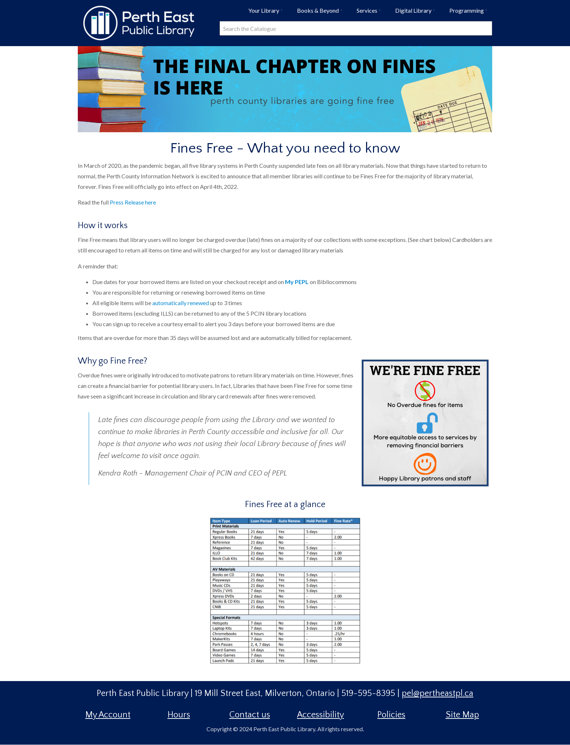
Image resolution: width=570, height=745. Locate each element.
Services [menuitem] (370, 13)
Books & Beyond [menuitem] (321, 13)
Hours (179, 715)
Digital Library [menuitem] (416, 13)
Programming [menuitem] (469, 13)
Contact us (249, 715)
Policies (391, 715)
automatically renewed (181, 302)
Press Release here (133, 202)
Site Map (462, 715)
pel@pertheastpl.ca (437, 693)
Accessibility (320, 715)
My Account (108, 715)
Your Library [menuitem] (266, 13)
